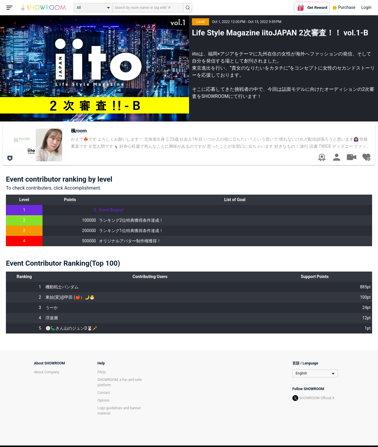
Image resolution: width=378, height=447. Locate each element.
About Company (46, 372)
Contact (103, 393)
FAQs (101, 372)
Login (366, 7)
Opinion (103, 400)
